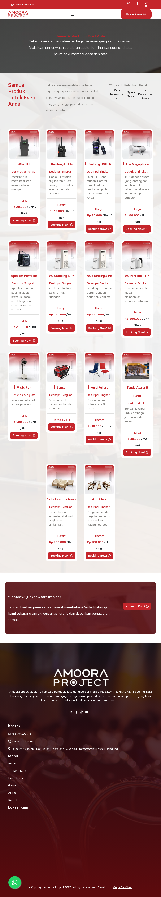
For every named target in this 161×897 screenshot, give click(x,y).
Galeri (12, 785)
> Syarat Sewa (131, 94)
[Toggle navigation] (73, 14)
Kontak (13, 800)
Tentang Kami (17, 770)
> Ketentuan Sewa (145, 94)
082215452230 (26, 4)
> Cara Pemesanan (116, 94)
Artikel (12, 792)
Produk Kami (16, 778)
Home (12, 763)
